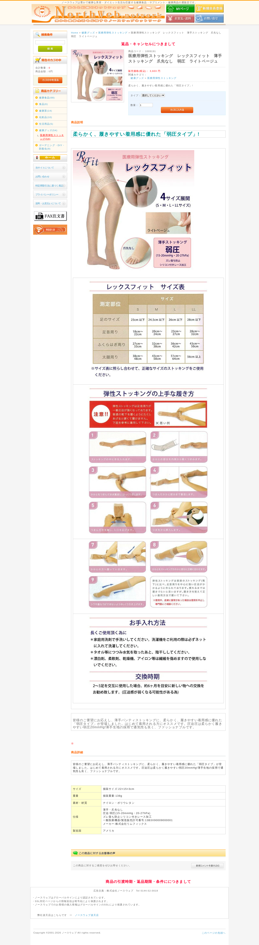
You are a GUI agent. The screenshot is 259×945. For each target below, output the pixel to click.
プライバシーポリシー (46, 194)
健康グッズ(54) (48, 130)
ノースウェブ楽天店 (87, 915)
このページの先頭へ (214, 932)
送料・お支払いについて (48, 203)
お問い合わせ (42, 176)
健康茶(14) (45, 110)
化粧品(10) (45, 117)
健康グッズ (137, 78)
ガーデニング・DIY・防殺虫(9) (52, 147)
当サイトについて (44, 167)
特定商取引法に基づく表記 (49, 185)
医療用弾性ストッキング (162, 78)
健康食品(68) (47, 97)
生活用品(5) (46, 123)
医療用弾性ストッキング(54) (52, 137)
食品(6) (43, 104)
